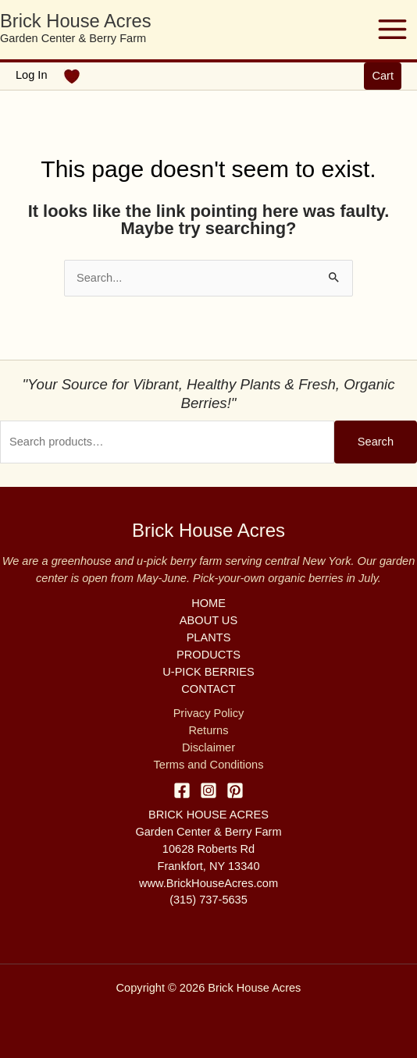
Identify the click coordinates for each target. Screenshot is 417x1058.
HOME (208, 603)
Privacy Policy (208, 713)
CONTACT (208, 689)
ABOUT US (208, 620)
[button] (382, 76)
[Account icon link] (32, 75)
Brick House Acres (75, 21)
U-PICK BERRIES (208, 672)
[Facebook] (182, 790)
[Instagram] (208, 790)
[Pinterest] (235, 790)
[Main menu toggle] (392, 29)
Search (376, 441)
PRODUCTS (208, 654)
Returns (208, 730)
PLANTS (209, 637)
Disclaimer (208, 747)
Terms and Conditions (209, 764)
